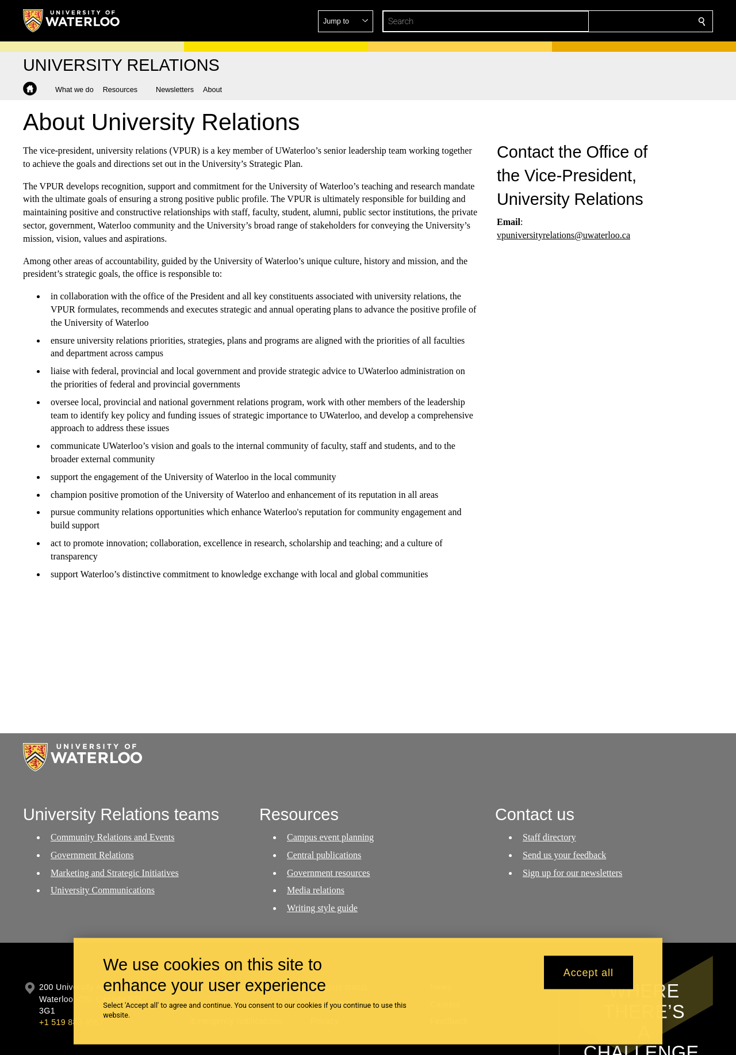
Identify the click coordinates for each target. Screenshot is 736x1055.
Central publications (324, 855)
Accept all (589, 972)
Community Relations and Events (113, 837)
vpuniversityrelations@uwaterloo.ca (563, 235)
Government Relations (92, 855)
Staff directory (549, 837)
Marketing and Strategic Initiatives (115, 873)
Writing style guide (322, 908)
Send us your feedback (564, 855)
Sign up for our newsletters (572, 873)
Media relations (315, 891)
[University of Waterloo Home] (72, 20)
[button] (619, 21)
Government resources (328, 873)
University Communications (103, 891)
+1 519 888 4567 (71, 1022)
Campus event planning (330, 837)
